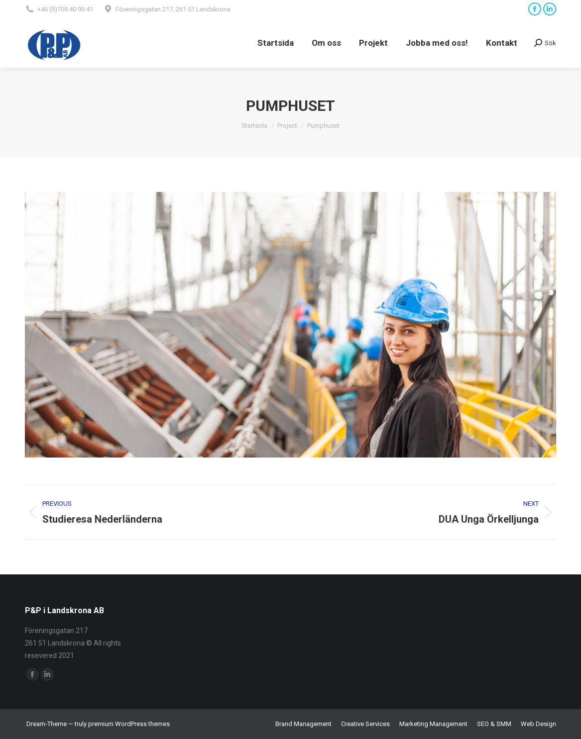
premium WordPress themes (129, 724)
